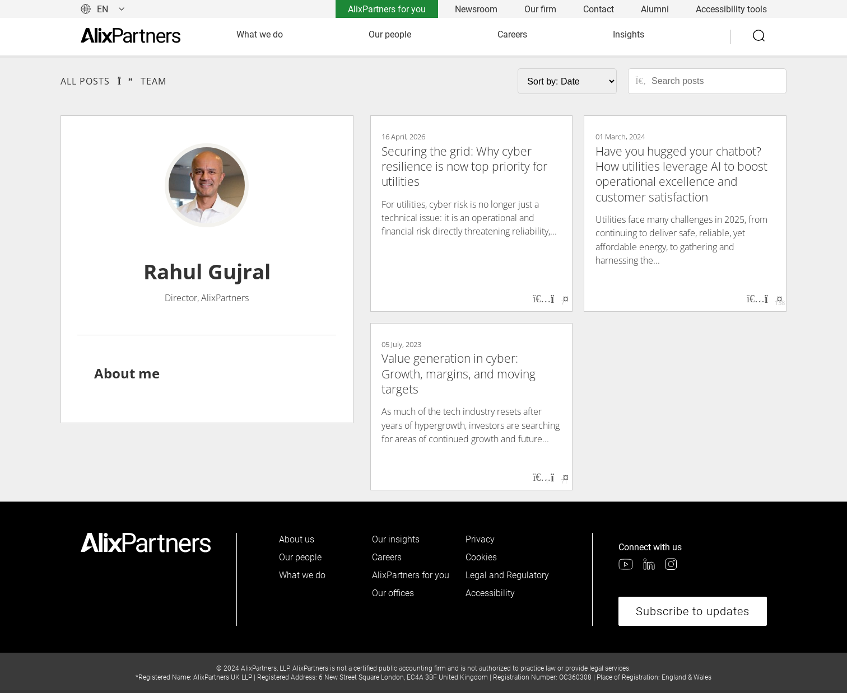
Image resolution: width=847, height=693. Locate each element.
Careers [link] (512, 34)
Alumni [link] (655, 9)
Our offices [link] (393, 593)
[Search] (760, 37)
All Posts (85, 81)
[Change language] (103, 9)
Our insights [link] (396, 539)
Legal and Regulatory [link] (507, 575)
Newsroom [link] (476, 9)
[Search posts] (714, 81)
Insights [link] (628, 34)
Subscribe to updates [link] (693, 611)
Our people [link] (390, 34)
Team (153, 81)
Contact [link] (598, 9)
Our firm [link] (540, 9)
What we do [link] (259, 34)
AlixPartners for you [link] (387, 9)
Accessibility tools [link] (731, 9)
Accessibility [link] (490, 593)
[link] (130, 36)
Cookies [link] (481, 557)
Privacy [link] (480, 539)
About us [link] (296, 539)
